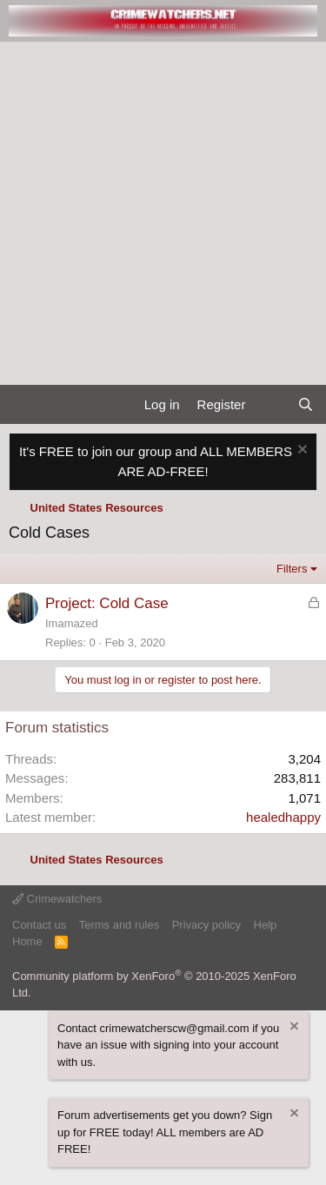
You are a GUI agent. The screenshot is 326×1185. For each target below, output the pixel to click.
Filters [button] (291, 568)
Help (265, 924)
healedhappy (283, 817)
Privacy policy (206, 924)
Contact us (39, 924)
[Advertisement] (163, 213)
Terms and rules (119, 924)
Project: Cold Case (107, 603)
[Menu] (20, 404)
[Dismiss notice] (300, 451)
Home (27, 941)
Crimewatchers (57, 898)
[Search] (306, 405)
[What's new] (271, 405)
